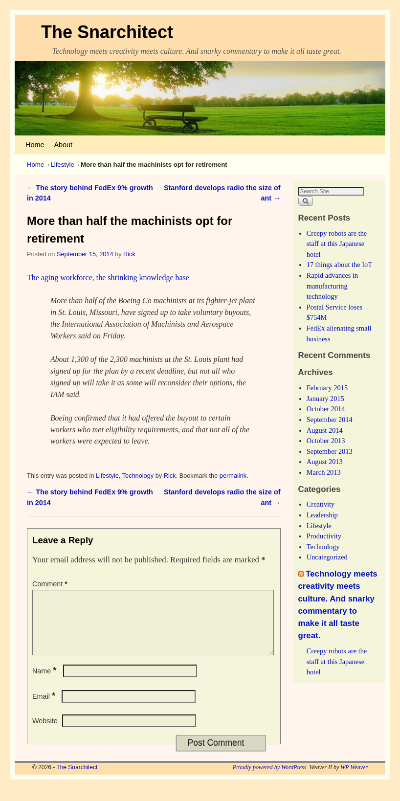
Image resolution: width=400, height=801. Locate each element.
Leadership (322, 515)
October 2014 (326, 409)
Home (34, 145)
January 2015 (325, 398)
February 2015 (327, 388)
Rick (129, 254)
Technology (138, 475)
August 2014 (325, 430)
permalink (233, 475)
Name (45, 683)
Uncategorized (327, 557)
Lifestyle (62, 164)
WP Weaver (354, 779)
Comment (50, 584)
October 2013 (326, 441)
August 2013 (325, 462)
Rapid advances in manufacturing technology (332, 285)
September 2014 (330, 419)
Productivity (324, 536)
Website (45, 732)
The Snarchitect (107, 32)
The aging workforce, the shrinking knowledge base (108, 277)
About (63, 145)
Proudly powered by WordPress (270, 779)
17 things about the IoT (339, 264)
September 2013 (330, 451)
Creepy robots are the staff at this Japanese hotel (337, 243)
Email (44, 708)
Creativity (321, 504)
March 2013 (324, 472)
